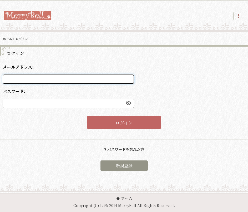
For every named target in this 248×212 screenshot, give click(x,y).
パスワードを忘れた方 (124, 149)
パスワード (13, 91)
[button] (238, 16)
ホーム (124, 198)
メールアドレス (17, 67)
